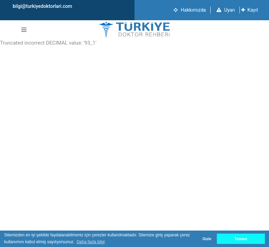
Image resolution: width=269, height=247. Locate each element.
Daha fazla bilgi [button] (91, 241)
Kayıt (249, 10)
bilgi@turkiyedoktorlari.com (42, 6)
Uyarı (226, 10)
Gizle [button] (206, 239)
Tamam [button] (240, 239)
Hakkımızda (190, 10)
